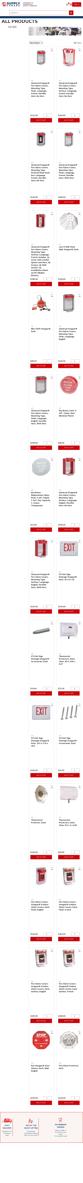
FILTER (12, 27)
